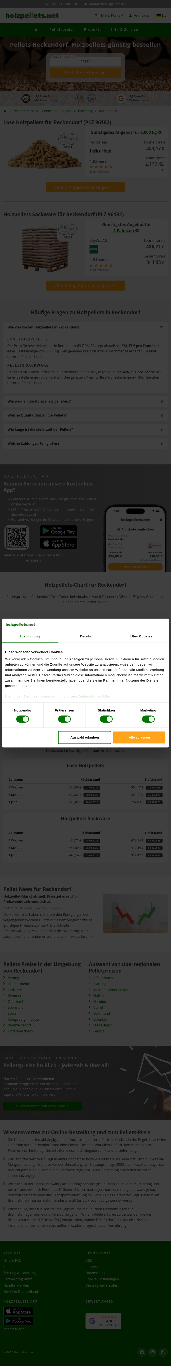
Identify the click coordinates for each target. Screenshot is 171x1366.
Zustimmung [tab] (30, 636)
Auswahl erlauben (84, 737)
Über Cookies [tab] (141, 636)
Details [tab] (85, 636)
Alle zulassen (139, 737)
